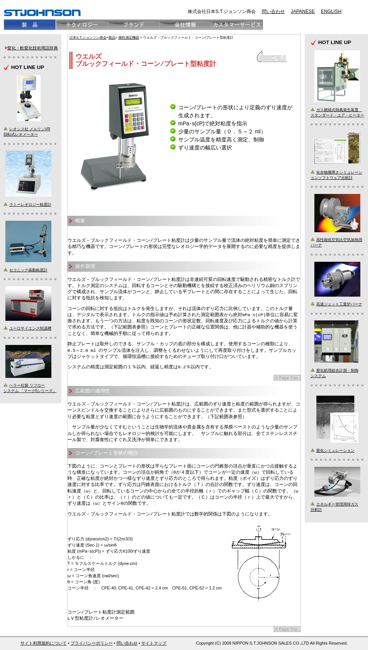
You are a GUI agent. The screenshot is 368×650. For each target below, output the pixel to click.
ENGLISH (331, 11)
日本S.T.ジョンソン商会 (88, 37)
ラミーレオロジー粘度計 (30, 204)
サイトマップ (153, 643)
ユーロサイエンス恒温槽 (30, 328)
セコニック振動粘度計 (28, 270)
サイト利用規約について (43, 643)
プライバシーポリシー (92, 643)
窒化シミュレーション (335, 450)
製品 (111, 37)
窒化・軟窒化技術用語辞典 (32, 48)
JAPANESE (303, 11)
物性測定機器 (128, 37)
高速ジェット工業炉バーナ (339, 304)
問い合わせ (273, 11)
